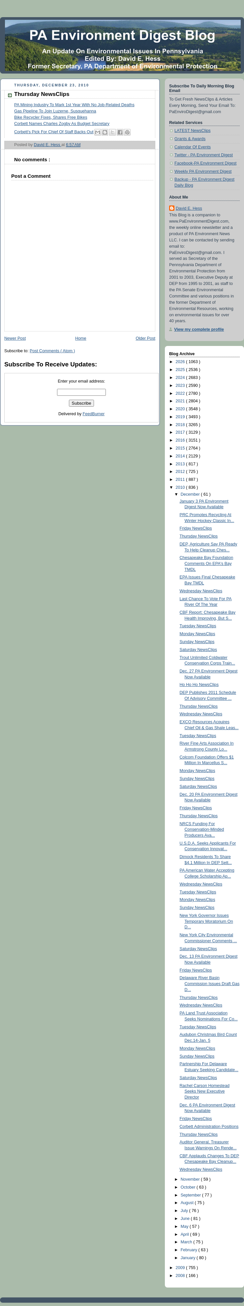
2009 (181, 1267)
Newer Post (15, 338)
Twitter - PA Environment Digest (203, 155)
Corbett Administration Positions (209, 1126)
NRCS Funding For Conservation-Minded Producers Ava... (202, 830)
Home (80, 338)
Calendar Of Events (192, 147)
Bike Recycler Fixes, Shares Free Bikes (50, 117)
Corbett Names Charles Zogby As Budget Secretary (61, 123)
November (191, 1179)
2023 (181, 385)
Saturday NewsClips (198, 649)
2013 (181, 464)
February (189, 1250)
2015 (181, 448)
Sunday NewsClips (197, 641)
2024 (181, 377)
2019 (181, 417)
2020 (181, 409)
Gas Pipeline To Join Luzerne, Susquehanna (55, 111)
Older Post (145, 338)
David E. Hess (189, 208)
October (189, 1187)
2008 (181, 1275)
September (191, 1195)
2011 (181, 479)
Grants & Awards (189, 139)
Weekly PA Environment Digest (202, 171)
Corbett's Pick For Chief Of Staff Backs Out (53, 132)
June (186, 1218)
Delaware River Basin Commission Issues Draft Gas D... (210, 984)
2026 (181, 361)
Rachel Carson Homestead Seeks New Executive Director (204, 1091)
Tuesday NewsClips (198, 626)
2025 (181, 369)
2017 (181, 432)
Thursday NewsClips (199, 536)
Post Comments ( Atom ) (52, 351)
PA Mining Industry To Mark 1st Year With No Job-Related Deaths (74, 105)
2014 (181, 456)
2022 (181, 393)
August (188, 1202)
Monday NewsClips (197, 634)
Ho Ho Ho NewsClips (199, 684)
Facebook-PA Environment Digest (205, 163)
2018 (181, 424)
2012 (181, 471)
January (189, 1258)
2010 (181, 487)
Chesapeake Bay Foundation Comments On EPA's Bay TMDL (206, 563)
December (191, 494)
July (185, 1210)
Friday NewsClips (196, 528)
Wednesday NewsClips (201, 591)
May (185, 1226)
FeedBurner (94, 414)
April (185, 1234)
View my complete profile (199, 329)
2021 (181, 401)
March (187, 1242)
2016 (181, 440)
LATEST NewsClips (192, 130)
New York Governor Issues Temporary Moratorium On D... (206, 921)
